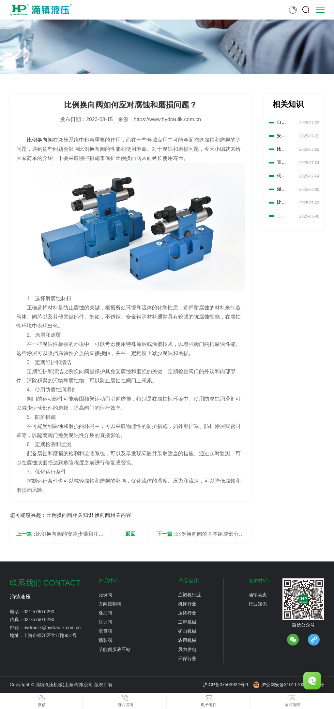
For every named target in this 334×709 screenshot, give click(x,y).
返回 (130, 534)
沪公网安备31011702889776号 (288, 684)
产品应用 (188, 581)
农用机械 (187, 640)
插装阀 (105, 640)
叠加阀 (105, 613)
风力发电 (187, 649)
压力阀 (105, 622)
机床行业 (187, 603)
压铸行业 (187, 613)
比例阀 (105, 594)
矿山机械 (187, 631)
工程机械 (187, 622)
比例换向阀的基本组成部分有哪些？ (210, 536)
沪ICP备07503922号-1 (226, 684)
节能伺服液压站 (114, 649)
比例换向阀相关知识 (69, 515)
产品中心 (109, 581)
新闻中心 (259, 581)
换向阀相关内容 (113, 515)
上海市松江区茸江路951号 (50, 635)
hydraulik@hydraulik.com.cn (52, 627)
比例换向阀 (40, 140)
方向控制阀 (110, 603)
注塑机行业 (189, 594)
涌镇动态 (258, 594)
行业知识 (258, 603)
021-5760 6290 (38, 611)
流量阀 (105, 631)
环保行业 (187, 658)
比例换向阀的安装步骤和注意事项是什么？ (70, 536)
